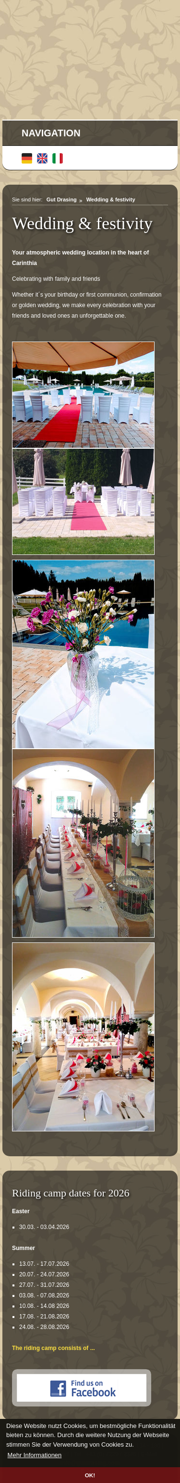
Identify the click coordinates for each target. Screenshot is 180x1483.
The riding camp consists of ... (53, 1348)
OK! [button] (90, 1475)
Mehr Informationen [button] (35, 1455)
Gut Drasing (62, 199)
